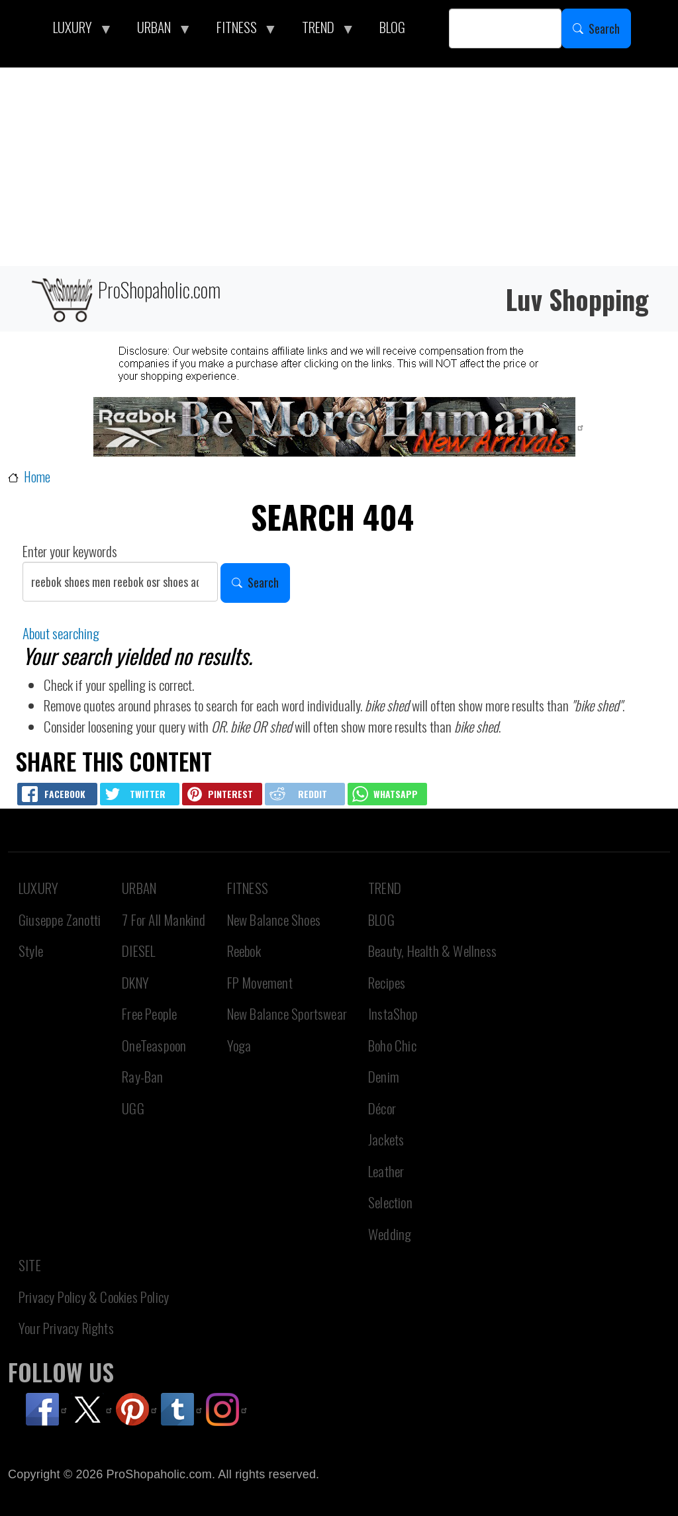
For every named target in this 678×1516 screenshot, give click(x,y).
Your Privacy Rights (66, 1327)
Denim (383, 1076)
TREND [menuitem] (322, 30)
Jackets (386, 1139)
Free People (149, 1013)
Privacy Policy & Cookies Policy (94, 1296)
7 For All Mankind (163, 919)
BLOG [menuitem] (392, 27)
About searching (61, 633)
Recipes (386, 982)
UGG (133, 1108)
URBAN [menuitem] (157, 30)
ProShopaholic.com (124, 299)
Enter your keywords (70, 551)
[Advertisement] (339, 166)
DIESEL (138, 950)
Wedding (389, 1234)
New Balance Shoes (273, 919)
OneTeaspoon (154, 1045)
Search (604, 28)
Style (31, 950)
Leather (386, 1171)
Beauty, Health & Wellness (432, 950)
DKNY (135, 982)
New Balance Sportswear (287, 1013)
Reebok (244, 950)
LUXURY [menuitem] (76, 30)
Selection (390, 1202)
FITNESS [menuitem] (240, 30)
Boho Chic (392, 1045)
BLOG (381, 919)
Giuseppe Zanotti (60, 919)
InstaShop (393, 1013)
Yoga (239, 1045)
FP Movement (260, 982)
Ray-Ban (142, 1076)
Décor (382, 1108)
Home (37, 476)
